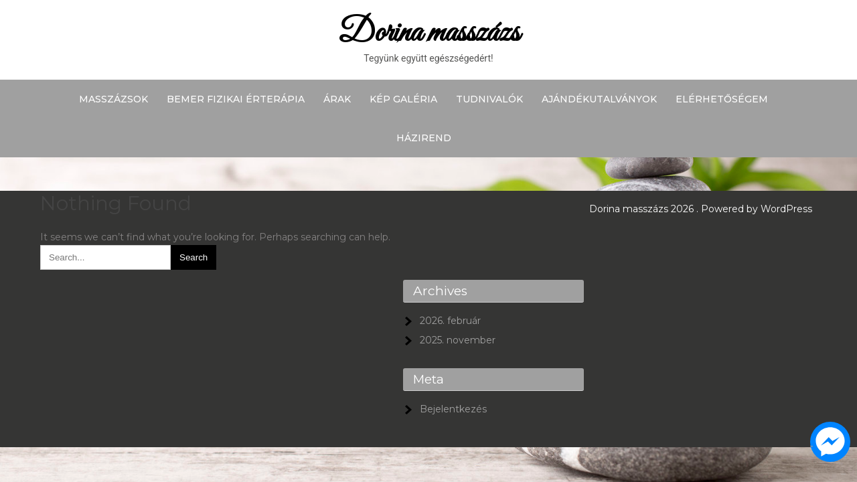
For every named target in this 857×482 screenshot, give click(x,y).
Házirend (423, 138)
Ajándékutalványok (599, 99)
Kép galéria (403, 99)
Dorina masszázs (429, 33)
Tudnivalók (489, 99)
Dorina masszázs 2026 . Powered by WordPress (700, 209)
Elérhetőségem (722, 99)
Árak (337, 99)
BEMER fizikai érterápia (236, 99)
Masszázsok (113, 99)
